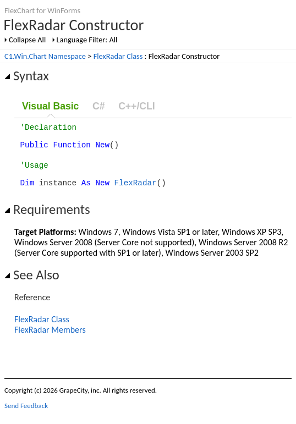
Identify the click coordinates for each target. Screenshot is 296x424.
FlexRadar (135, 192)
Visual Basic (50, 106)
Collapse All (27, 40)
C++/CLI (136, 106)
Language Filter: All (87, 40)
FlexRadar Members (50, 339)
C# (98, 106)
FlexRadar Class (118, 56)
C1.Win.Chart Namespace (45, 56)
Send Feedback (26, 415)
